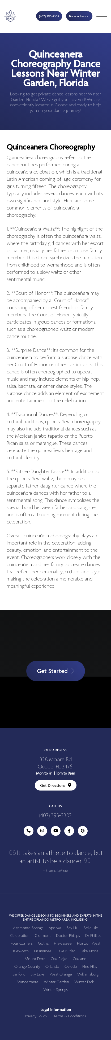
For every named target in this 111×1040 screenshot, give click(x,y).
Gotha (43, 943)
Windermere (28, 982)
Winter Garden (56, 982)
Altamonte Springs (28, 927)
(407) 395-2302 (49, 16)
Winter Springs (55, 989)
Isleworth (21, 951)
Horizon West (88, 943)
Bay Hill (72, 927)
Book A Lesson (79, 16)
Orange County (27, 966)
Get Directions (55, 785)
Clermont (43, 935)
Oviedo (71, 966)
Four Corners (22, 943)
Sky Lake (37, 974)
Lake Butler (66, 951)
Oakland (79, 958)
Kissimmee (43, 951)
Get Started (55, 671)
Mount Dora (35, 958)
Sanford (18, 974)
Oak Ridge (59, 958)
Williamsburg (88, 974)
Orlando (52, 966)
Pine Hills (89, 966)
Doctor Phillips (68, 935)
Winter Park (84, 982)
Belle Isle (91, 927)
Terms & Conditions (69, 1016)
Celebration (19, 935)
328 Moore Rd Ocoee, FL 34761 (56, 763)
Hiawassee (63, 943)
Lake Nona (89, 951)
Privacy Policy (36, 1016)
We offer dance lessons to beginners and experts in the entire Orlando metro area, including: (55, 917)
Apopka (55, 927)
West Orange (61, 974)
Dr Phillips (93, 935)
